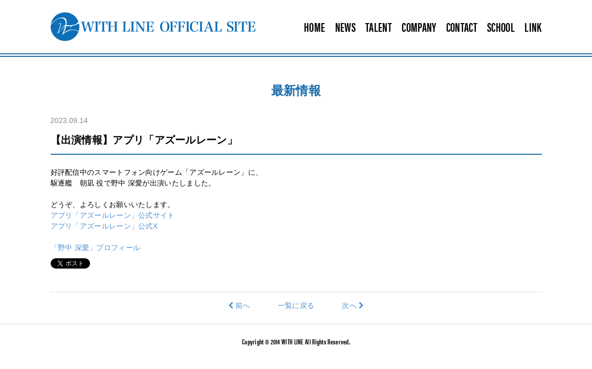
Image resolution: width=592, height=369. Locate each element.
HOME (314, 26)
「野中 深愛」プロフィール (96, 247)
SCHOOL (501, 26)
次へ (353, 305)
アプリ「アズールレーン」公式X (104, 226)
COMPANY (419, 26)
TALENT (378, 26)
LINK (532, 26)
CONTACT (461, 26)
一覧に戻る (296, 305)
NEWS (345, 26)
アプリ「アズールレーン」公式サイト (113, 215)
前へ (239, 305)
